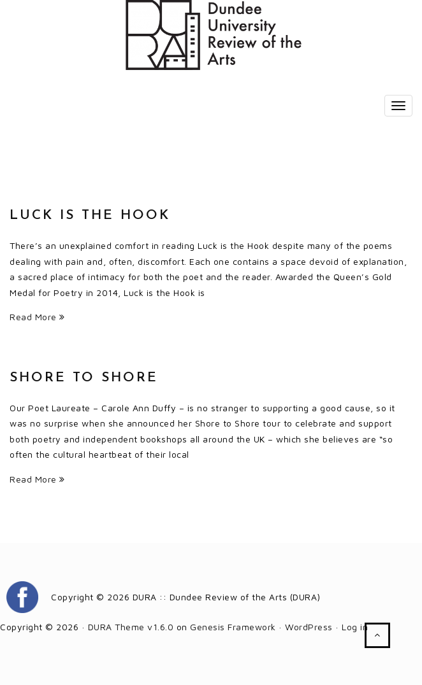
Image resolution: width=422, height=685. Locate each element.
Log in (355, 626)
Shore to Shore (84, 378)
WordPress (309, 626)
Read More (37, 316)
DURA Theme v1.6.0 (131, 626)
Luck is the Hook (90, 215)
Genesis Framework (233, 626)
